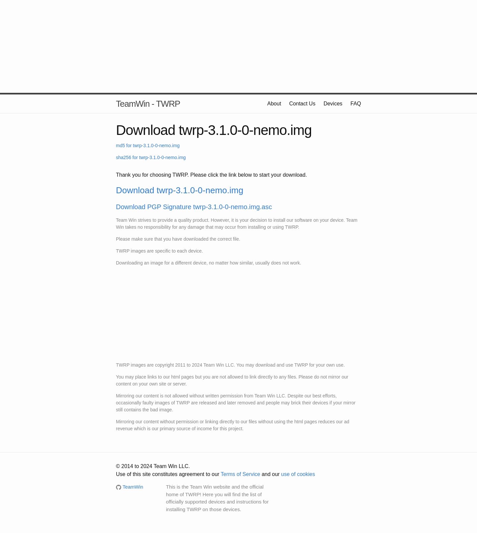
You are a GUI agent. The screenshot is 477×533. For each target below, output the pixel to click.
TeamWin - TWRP (148, 104)
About (274, 103)
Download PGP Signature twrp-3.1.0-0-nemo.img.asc (194, 206)
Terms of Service (240, 474)
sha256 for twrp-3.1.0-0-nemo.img (151, 157)
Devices (333, 103)
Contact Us (302, 103)
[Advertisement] (238, 46)
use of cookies (298, 474)
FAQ (355, 103)
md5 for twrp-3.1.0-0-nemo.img (148, 145)
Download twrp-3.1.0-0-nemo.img (179, 190)
